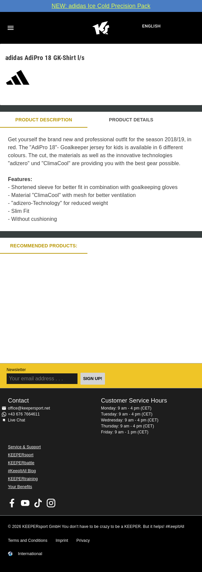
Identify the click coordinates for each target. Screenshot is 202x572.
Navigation (11, 28)
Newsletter (16, 369)
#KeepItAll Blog (22, 471)
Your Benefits (20, 486)
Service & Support (24, 447)
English (151, 26)
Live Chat (16, 420)
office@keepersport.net (29, 408)
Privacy (83, 540)
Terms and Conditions (27, 540)
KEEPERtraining (23, 479)
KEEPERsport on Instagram (51, 503)
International (30, 553)
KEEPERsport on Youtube (25, 503)
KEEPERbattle (21, 463)
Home (100, 27)
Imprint (62, 540)
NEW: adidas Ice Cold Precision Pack (101, 6)
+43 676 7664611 (24, 414)
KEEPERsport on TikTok (38, 503)
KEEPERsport (20, 455)
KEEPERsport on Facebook (12, 503)
